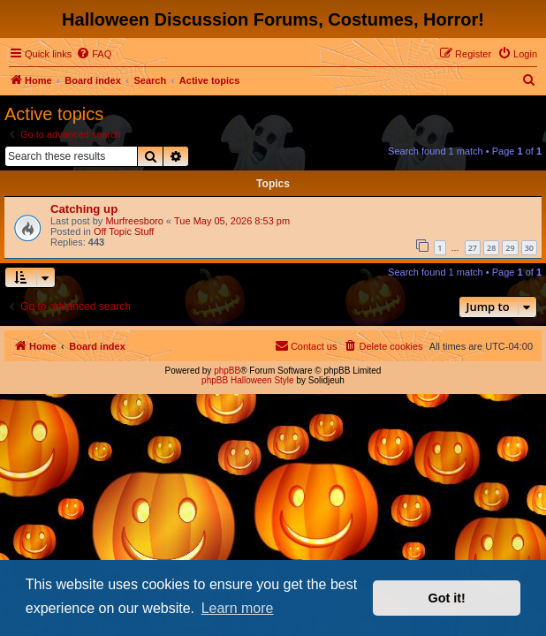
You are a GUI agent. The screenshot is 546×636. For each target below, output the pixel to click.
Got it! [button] (447, 598)
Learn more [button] (237, 608)
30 (529, 248)
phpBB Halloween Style (247, 380)
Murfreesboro (134, 221)
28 (491, 248)
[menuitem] (93, 53)
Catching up (84, 209)
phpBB (227, 370)
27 (472, 248)
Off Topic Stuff (124, 231)
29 (509, 248)
